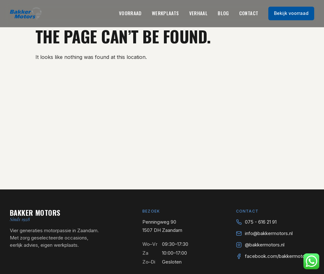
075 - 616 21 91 (261, 222)
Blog (223, 13)
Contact (249, 13)
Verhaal (198, 13)
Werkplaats (165, 13)
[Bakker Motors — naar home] (26, 13)
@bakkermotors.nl (264, 245)
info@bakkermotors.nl (269, 233)
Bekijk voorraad (291, 13)
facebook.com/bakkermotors (277, 256)
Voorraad (130, 13)
